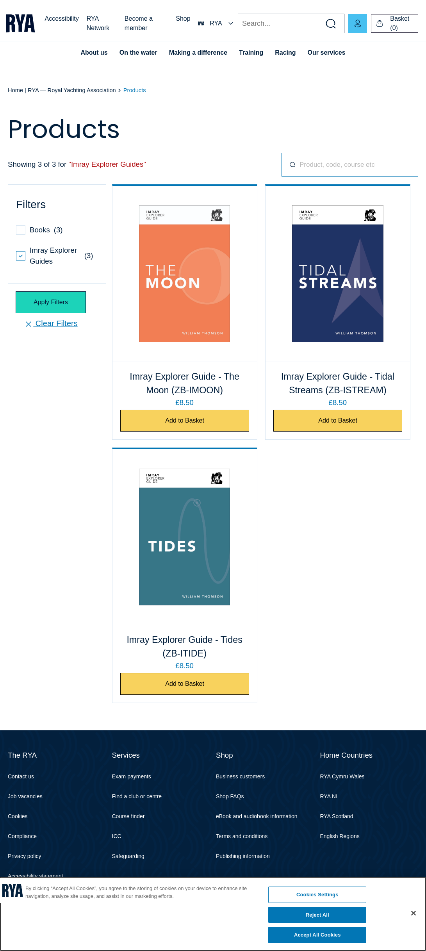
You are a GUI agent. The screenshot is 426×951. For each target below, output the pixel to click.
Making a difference (198, 52)
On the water (138, 52)
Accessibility (62, 18)
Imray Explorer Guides (53, 255)
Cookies (18, 816)
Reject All (317, 915)
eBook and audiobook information (257, 816)
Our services (327, 52)
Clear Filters (50, 324)
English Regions (340, 836)
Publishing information (243, 856)
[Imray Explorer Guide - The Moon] (184, 274)
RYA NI (329, 796)
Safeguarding (128, 856)
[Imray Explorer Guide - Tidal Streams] (338, 274)
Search (237, 23)
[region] (213, 914)
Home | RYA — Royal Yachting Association (62, 90)
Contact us (21, 776)
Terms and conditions (241, 836)
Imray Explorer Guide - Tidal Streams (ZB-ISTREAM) (337, 383)
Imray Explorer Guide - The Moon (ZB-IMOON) (184, 383)
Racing (285, 52)
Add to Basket (184, 420)
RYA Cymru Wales (342, 776)
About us (93, 52)
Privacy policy (24, 856)
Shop (183, 18)
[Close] (413, 913)
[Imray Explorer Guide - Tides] (184, 537)
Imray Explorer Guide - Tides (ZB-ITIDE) (184, 646)
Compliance (22, 836)
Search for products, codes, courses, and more (289, 164)
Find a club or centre (137, 796)
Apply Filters (51, 302)
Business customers (240, 776)
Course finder (128, 816)
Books (40, 230)
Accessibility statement (35, 876)
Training (251, 52)
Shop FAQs (230, 796)
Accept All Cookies (317, 935)
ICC (116, 836)
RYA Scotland (336, 816)
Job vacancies (25, 796)
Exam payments (131, 776)
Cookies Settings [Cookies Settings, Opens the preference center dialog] (317, 894)
